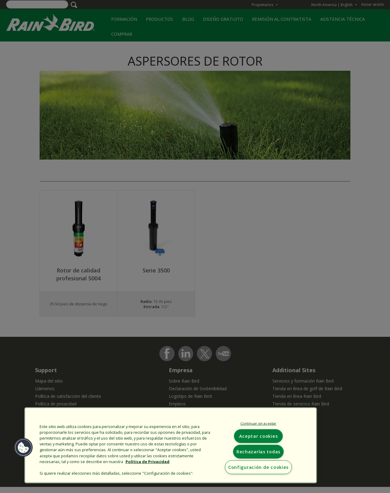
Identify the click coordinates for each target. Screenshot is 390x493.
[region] (170, 445)
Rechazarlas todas (258, 452)
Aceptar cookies (258, 436)
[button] (23, 447)
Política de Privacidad (147, 461)
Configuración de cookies (258, 467)
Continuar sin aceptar (258, 423)
